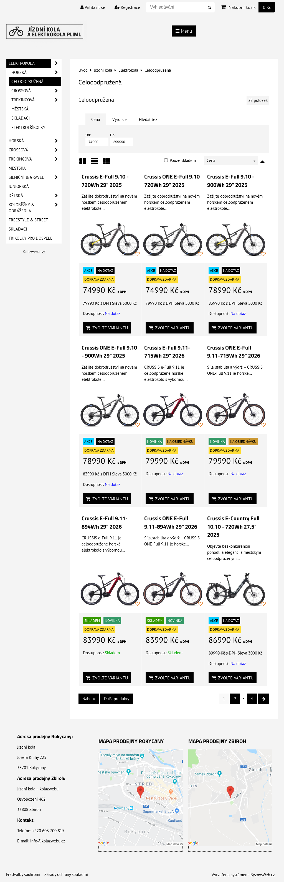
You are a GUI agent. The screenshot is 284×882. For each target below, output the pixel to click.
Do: (121, 139)
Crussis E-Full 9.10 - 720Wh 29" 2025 (105, 180)
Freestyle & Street (28, 220)
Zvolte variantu (107, 327)
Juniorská (19, 186)
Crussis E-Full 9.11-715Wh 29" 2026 (167, 351)
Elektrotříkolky (28, 127)
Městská (20, 109)
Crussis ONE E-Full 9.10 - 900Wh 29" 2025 (109, 351)
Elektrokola (35, 63)
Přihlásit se (92, 7)
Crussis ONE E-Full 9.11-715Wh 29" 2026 (233, 351)
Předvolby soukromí (23, 874)
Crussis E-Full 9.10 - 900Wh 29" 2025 (230, 180)
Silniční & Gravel (35, 177)
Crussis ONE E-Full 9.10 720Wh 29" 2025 (172, 180)
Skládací (20, 118)
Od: (96, 139)
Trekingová (36, 99)
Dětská (35, 195)
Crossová (36, 90)
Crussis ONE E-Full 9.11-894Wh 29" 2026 (170, 522)
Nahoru (88, 698)
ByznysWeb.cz (262, 874)
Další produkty (116, 698)
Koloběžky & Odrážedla (35, 207)
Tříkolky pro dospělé (30, 238)
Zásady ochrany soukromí (66, 874)
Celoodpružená (27, 81)
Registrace (127, 7)
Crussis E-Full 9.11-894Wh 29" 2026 (105, 522)
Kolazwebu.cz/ (34, 251)
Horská (36, 72)
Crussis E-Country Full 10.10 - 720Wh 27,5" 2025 (233, 526)
